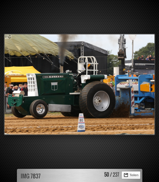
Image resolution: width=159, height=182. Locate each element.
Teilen (134, 175)
